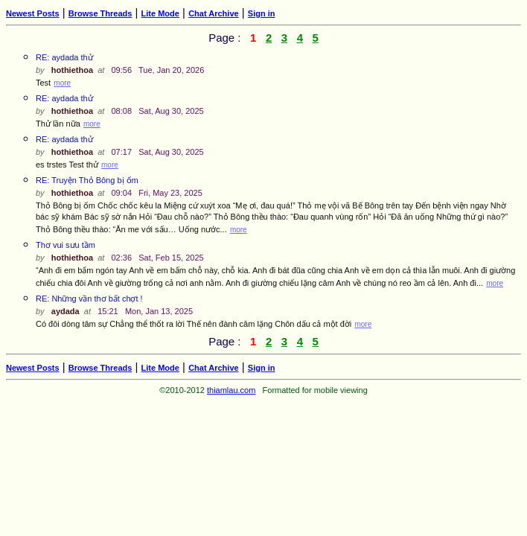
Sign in (261, 13)
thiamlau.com (231, 390)
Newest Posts (33, 13)
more (62, 83)
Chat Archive (213, 13)
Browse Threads (100, 13)
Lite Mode (160, 13)
